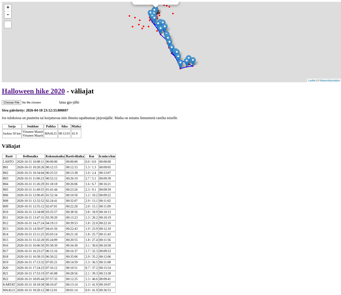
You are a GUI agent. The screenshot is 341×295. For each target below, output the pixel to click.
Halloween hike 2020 (33, 91)
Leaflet (312, 80)
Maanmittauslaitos (330, 80)
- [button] (7, 14)
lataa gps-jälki (40, 102)
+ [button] (7, 7)
